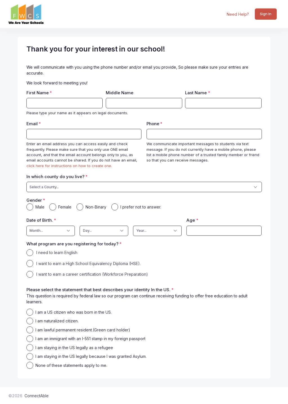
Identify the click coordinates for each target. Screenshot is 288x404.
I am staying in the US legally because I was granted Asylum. (91, 356)
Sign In (265, 14)
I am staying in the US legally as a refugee (74, 347)
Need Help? (238, 14)
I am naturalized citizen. (56, 320)
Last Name (196, 92)
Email (32, 123)
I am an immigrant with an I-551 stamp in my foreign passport (90, 338)
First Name (37, 92)
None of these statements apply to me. (71, 365)
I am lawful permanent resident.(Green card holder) (82, 329)
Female (64, 207)
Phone (153, 123)
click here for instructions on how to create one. (69, 165)
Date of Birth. (39, 220)
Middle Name (119, 92)
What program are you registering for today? (72, 243)
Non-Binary (96, 207)
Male (39, 207)
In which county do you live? (55, 176)
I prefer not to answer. (140, 207)
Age (190, 220)
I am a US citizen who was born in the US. (73, 312)
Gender (34, 200)
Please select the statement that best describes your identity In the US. (98, 289)
